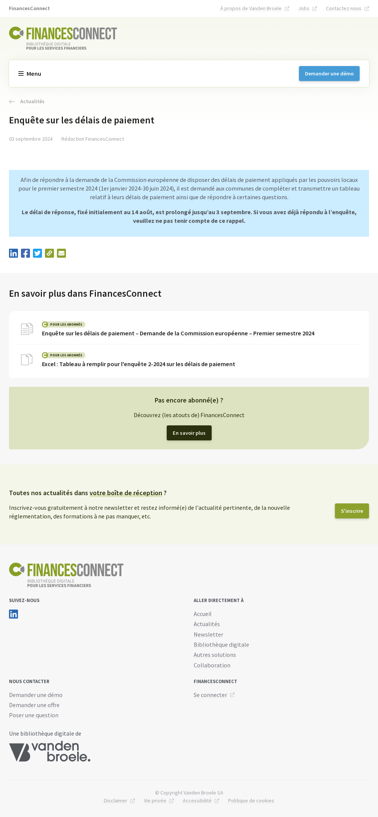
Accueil (203, 613)
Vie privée (155, 800)
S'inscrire (352, 511)
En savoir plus (189, 433)
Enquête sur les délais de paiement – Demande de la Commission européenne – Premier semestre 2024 (178, 333)
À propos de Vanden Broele (251, 8)
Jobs (303, 8)
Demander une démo (329, 73)
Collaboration (212, 665)
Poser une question (33, 715)
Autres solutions (215, 654)
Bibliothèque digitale (221, 644)
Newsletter (208, 634)
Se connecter (210, 694)
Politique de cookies (251, 800)
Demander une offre (34, 705)
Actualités (27, 101)
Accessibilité (197, 800)
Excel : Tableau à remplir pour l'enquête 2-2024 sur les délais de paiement (138, 364)
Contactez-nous (344, 8)
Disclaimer (115, 800)
